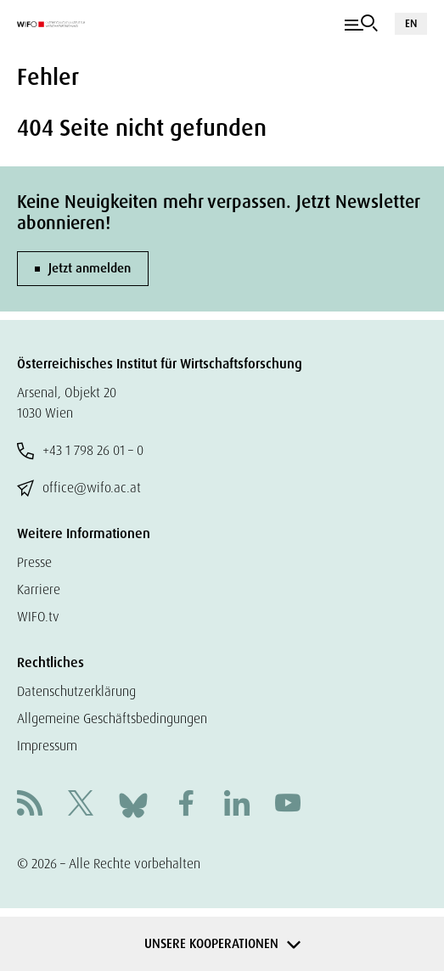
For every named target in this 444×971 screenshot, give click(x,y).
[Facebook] (186, 805)
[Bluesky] (133, 804)
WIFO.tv (38, 617)
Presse (34, 562)
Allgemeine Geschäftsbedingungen (112, 718)
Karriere (38, 589)
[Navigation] (361, 23)
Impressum (47, 746)
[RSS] (29, 805)
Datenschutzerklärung (76, 691)
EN (411, 23)
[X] (80, 805)
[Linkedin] (237, 805)
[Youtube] (288, 805)
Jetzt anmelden (89, 268)
